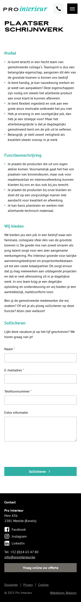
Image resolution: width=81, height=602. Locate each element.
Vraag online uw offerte (40, 567)
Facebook (15, 529)
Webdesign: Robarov (63, 593)
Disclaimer (11, 585)
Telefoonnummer (18, 391)
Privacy (28, 585)
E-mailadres (14, 370)
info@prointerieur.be (19, 557)
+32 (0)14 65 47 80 (24, 552)
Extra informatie (16, 412)
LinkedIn (14, 543)
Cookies (43, 585)
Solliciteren (40, 471)
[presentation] (37, 455)
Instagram (15, 536)
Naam (9, 349)
